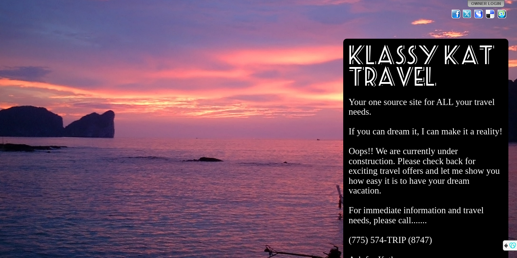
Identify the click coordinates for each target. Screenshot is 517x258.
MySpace (479, 14)
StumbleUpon (502, 14)
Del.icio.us (490, 14)
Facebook (456, 14)
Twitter (467, 14)
